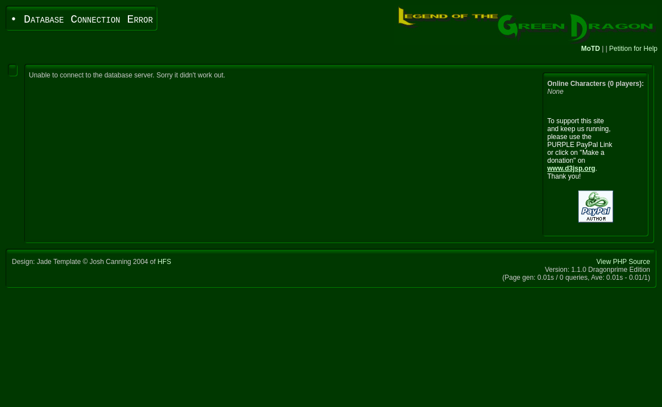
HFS (164, 262)
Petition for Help (633, 49)
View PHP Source (623, 262)
